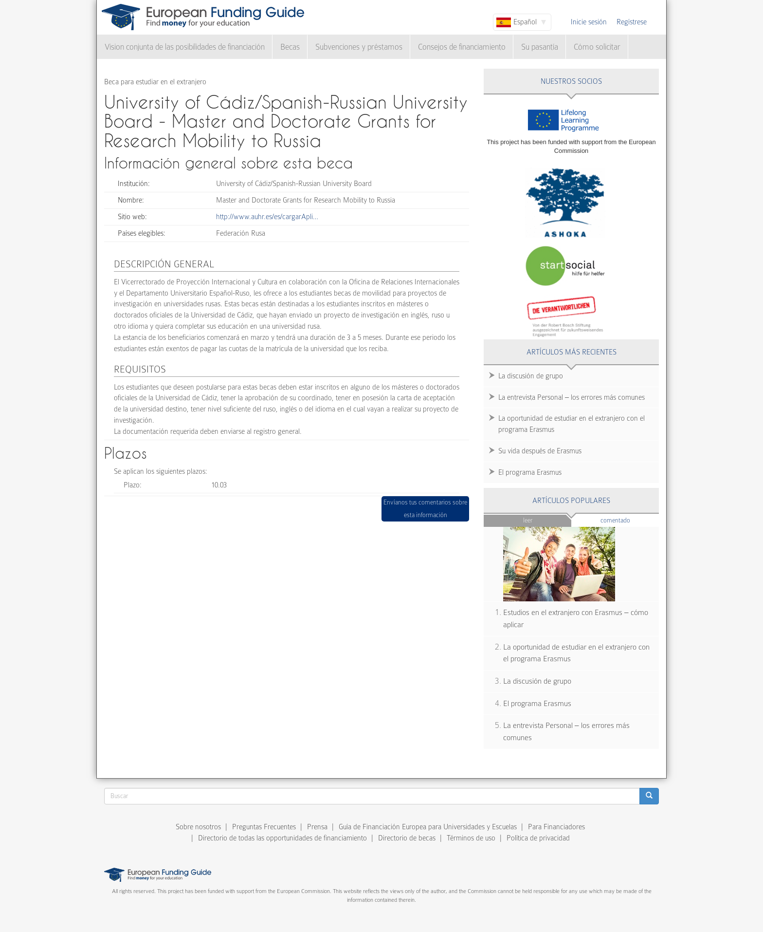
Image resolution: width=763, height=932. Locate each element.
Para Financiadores (556, 827)
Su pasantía (539, 47)
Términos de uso (471, 838)
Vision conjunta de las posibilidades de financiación (185, 47)
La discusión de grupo (530, 376)
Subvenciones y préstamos (358, 47)
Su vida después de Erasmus (539, 451)
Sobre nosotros (198, 827)
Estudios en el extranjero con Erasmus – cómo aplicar (575, 618)
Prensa (317, 827)
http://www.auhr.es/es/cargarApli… (267, 217)
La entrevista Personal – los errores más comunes (571, 397)
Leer (527, 520)
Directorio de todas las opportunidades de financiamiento (282, 838)
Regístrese (632, 22)
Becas (290, 47)
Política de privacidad (538, 838)
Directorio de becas (407, 838)
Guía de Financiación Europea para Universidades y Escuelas (428, 827)
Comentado (629, 520)
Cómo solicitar (597, 47)
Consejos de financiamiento (462, 47)
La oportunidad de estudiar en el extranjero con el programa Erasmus (571, 423)
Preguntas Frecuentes (264, 827)
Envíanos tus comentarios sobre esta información (425, 509)
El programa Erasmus (530, 472)
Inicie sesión (589, 22)
